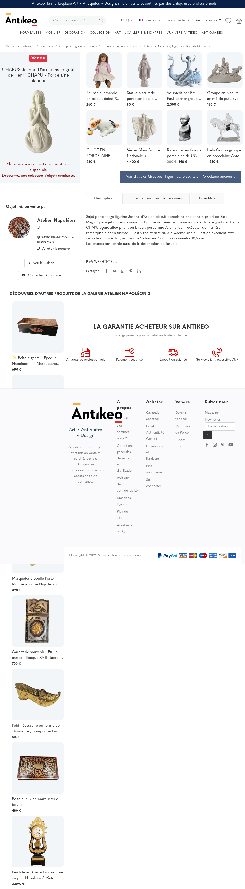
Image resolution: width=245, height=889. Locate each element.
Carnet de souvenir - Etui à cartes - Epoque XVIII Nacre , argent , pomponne (36, 655)
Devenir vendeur (181, 416)
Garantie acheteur (152, 416)
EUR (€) (125, 20)
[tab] (103, 198)
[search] (77, 20)
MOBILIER (53, 32)
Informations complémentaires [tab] (156, 198)
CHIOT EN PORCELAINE (98, 153)
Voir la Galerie (41, 263)
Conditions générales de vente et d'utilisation (125, 458)
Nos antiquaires (154, 469)
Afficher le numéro (56, 249)
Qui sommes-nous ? (123, 432)
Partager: (93, 271)
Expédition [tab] (207, 198)
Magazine (212, 413)
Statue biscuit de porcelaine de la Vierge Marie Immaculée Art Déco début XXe (144, 96)
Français (150, 20)
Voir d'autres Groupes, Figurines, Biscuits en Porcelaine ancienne (180, 177)
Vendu (38, 58)
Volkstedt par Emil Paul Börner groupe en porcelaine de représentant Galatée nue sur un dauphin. (184, 96)
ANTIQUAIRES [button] (212, 32)
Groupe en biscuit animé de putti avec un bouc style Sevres (224, 96)
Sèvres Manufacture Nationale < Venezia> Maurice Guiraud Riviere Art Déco (143, 153)
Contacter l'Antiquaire (41, 275)
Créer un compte (205, 20)
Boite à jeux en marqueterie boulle (35, 802)
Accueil (122, 418)
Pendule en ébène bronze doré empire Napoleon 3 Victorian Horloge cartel (37, 876)
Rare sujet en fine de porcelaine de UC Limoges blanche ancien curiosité (184, 153)
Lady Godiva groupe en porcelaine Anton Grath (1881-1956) (224, 153)
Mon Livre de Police (182, 430)
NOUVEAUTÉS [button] (30, 32)
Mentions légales (124, 501)
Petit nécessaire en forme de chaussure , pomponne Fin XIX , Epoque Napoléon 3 (36, 729)
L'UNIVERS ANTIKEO (182, 32)
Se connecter (176, 20)
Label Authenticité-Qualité (155, 433)
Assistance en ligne (124, 528)
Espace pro (180, 443)
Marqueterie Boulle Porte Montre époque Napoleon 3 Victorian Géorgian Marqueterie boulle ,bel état (35, 582)
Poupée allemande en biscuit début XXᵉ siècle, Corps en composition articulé (103, 96)
